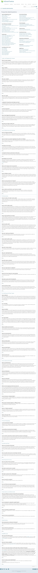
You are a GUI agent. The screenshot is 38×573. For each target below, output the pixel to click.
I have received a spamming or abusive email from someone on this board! (26, 26)
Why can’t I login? (4, 18)
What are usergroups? (22, 16)
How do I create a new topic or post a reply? (8, 35)
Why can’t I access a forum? (6, 40)
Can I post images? (5, 50)
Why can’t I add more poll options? (7, 38)
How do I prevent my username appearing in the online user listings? (10, 26)
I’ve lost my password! (5, 20)
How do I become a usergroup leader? (25, 18)
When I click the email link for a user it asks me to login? (10, 32)
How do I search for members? (23, 35)
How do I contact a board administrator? (25, 52)
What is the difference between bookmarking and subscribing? (26, 39)
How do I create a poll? (5, 37)
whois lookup (4, 550)
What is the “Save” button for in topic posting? (9, 43)
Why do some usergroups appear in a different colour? (27, 19)
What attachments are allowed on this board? (26, 45)
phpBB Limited (29, 536)
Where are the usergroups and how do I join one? (26, 17)
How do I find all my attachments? (24, 46)
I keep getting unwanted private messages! (25, 24)
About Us (34, 4)
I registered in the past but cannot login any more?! (9, 19)
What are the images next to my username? (8, 29)
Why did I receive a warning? (6, 41)
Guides (11, 4)
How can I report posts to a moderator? (8, 42)
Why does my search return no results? (25, 33)
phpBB (3, 162)
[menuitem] (35, 6)
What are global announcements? (7, 51)
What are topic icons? (5, 54)
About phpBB (4, 538)
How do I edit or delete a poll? (6, 39)
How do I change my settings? (6, 24)
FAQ (26, 4)
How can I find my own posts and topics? (25, 36)
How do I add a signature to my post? (7, 36)
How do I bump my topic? (6, 45)
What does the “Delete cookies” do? (7, 21)
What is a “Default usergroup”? (24, 20)
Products (6, 4)
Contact (29, 4)
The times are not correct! (6, 27)
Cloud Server (17, 4)
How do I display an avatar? (6, 30)
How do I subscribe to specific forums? (25, 41)
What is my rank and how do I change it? (8, 31)
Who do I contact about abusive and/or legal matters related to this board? (27, 51)
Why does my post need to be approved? (8, 44)
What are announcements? (6, 52)
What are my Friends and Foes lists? (24, 29)
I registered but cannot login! (6, 17)
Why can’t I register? (5, 16)
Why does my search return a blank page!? (25, 34)
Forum (22, 4)
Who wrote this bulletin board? (24, 49)
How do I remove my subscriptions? (24, 42)
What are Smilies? (4, 49)
